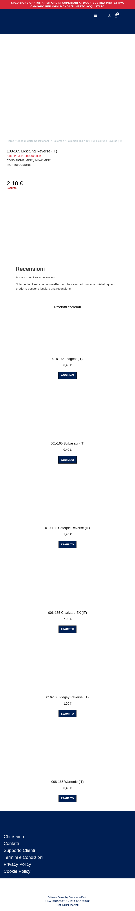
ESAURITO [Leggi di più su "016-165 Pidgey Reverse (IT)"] (67, 714)
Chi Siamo (14, 836)
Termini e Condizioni (23, 857)
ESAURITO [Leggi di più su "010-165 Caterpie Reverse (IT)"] (67, 544)
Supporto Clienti (19, 850)
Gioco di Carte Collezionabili (33, 141)
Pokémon (58, 141)
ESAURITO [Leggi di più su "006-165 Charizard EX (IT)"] (67, 629)
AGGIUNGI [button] (67, 375)
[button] (95, 15)
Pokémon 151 (75, 141)
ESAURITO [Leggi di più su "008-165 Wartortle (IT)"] (67, 798)
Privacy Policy (17, 864)
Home (10, 141)
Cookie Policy (17, 871)
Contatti (11, 843)
